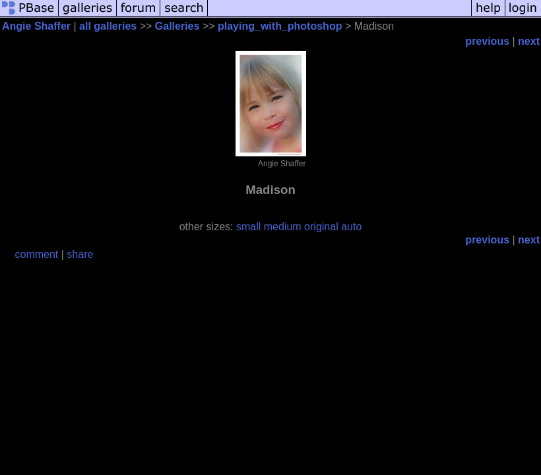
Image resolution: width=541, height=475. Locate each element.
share (80, 254)
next (529, 41)
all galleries (108, 26)
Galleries (177, 26)
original (321, 226)
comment (37, 254)
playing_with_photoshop (280, 26)
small (248, 226)
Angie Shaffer (36, 26)
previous (487, 41)
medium (283, 226)
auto (351, 226)
